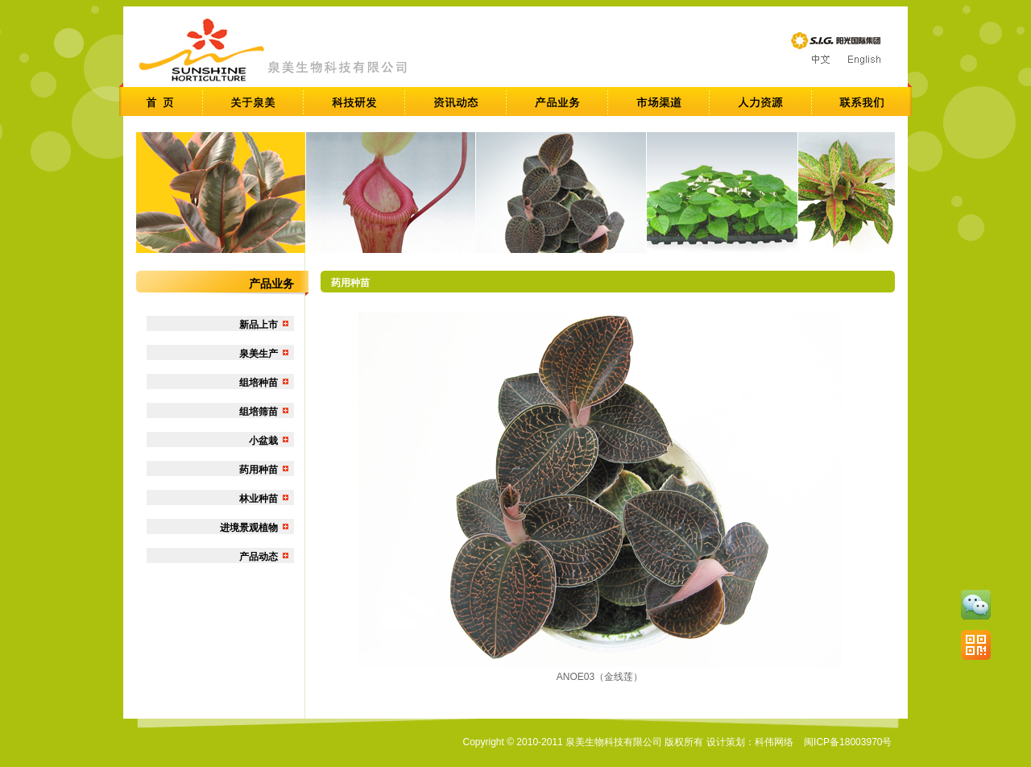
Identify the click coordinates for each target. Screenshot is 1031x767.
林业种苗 (258, 498)
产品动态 (258, 556)
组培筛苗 (258, 411)
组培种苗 (258, 382)
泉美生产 (258, 353)
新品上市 (258, 324)
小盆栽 (263, 440)
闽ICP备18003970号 (848, 742)
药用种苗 (258, 469)
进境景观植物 (249, 527)
